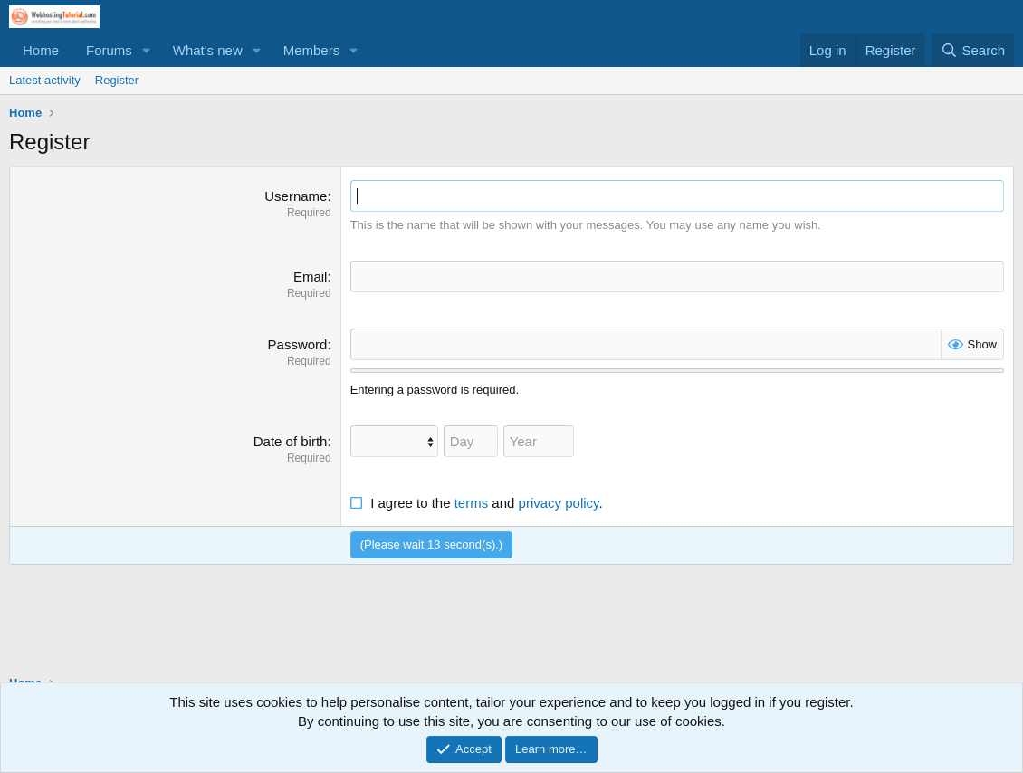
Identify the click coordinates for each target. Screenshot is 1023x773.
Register (117, 80)
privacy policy (559, 503)
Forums (109, 50)
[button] (146, 50)
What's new (208, 50)
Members (311, 50)
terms (471, 503)
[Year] (538, 441)
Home (41, 50)
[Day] (471, 441)
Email (310, 276)
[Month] (394, 441)
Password (298, 344)
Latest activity (45, 80)
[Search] (973, 50)
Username (295, 196)
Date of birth (290, 441)
